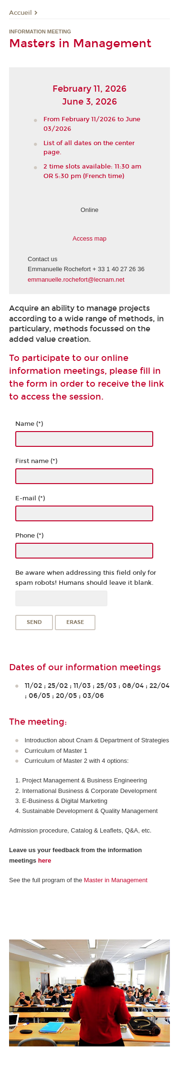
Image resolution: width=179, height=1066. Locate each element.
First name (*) (36, 461)
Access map (89, 238)
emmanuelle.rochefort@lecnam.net (76, 279)
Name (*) (29, 424)
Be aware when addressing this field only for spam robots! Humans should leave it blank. (85, 578)
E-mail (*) (30, 498)
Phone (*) (29, 535)
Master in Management (115, 880)
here (44, 860)
